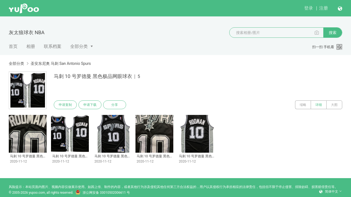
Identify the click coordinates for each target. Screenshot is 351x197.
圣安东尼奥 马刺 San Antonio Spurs (60, 63)
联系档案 (52, 46)
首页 (13, 46)
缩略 (303, 105)
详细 (318, 105)
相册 (30, 46)
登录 (308, 8)
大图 (334, 105)
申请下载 (90, 105)
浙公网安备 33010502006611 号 (102, 193)
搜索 (332, 32)
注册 (323, 8)
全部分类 (79, 46)
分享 (114, 105)
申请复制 (65, 105)
